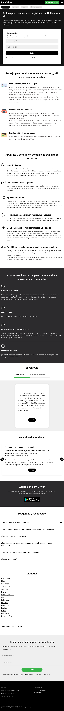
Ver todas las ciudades (10, 626)
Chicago (4, 597)
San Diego (5, 584)
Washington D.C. (7, 595)
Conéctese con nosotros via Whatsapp (40, 691)
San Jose (4, 589)
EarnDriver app (26, 299)
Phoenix (4, 581)
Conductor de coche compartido (10, 690)
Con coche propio (36, 7)
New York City (6, 616)
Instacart (24, 7)
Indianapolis (5, 600)
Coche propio (19, 374)
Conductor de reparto (7, 696)
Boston (4, 608)
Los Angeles (6, 578)
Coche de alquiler (37, 374)
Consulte (32, 420)
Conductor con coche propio (8, 693)
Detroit (3, 611)
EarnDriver (6, 2)
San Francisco (6, 587)
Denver (4, 592)
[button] (62, 459)
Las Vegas (5, 613)
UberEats (15, 7)
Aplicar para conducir (52, 2)
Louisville (4, 603)
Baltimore (5, 605)
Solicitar (32, 470)
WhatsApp (12, 297)
